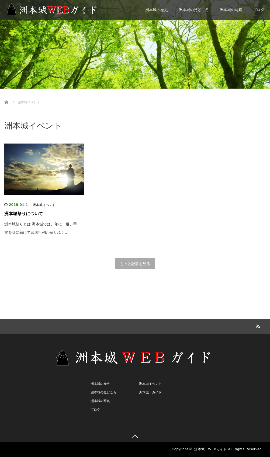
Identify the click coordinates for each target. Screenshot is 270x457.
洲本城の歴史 (156, 10)
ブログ (258, 10)
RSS (258, 326)
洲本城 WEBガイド (210, 449)
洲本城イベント (44, 205)
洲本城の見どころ (194, 10)
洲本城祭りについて (23, 213)
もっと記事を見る (135, 263)
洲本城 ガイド (150, 392)
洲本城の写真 (231, 10)
